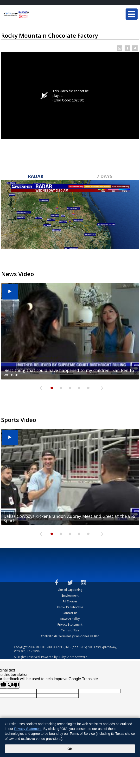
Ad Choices (70, 601)
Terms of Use (70, 630)
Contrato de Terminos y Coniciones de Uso (70, 636)
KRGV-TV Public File (70, 607)
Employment (70, 595)
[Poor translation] (13, 685)
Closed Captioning (70, 590)
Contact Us (70, 613)
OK (70, 749)
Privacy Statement (70, 624)
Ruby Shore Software (73, 657)
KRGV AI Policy (70, 619)
